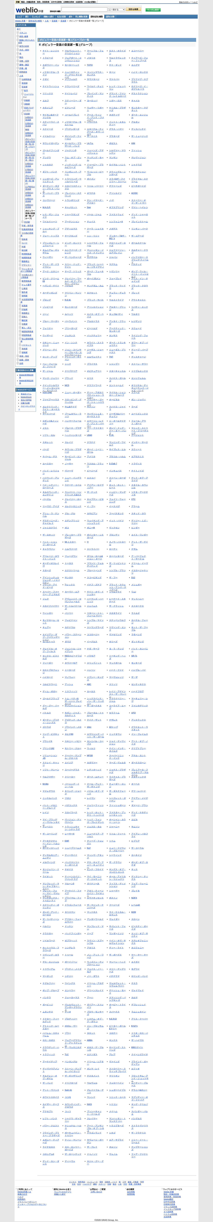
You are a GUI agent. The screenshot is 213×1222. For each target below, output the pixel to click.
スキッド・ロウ (138, 513)
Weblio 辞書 (20, 21)
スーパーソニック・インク (116, 756)
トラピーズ (48, 58)
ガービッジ (48, 1004)
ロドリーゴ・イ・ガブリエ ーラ (139, 87)
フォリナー (48, 328)
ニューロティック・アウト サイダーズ (73, 74)
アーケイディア (50, 1061)
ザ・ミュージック (139, 136)
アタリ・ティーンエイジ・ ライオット (95, 893)
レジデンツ (136, 321)
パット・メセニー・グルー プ (50, 806)
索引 (27, 16)
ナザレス (113, 720)
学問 (142, 1182)
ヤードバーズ (49, 414)
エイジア (69, 762)
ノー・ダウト (93, 976)
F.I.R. (111, 435)
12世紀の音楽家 (29, 124)
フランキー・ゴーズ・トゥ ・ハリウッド (95, 402)
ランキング (36, 16)
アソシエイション (95, 307)
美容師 (25, 83)
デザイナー (26, 265)
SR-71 (134, 656)
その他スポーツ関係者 (27, 276)
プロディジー (71, 1019)
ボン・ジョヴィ (138, 399)
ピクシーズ (70, 107)
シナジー (69, 976)
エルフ (46, 100)
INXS (89, 1104)
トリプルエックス (139, 371)
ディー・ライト (116, 947)
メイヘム (113, 1111)
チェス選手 (26, 285)
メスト (46, 428)
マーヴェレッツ (116, 677)
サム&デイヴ (70, 406)
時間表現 (23, 72)
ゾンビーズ (48, 307)
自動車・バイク (111, 1182)
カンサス (113, 335)
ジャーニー (114, 826)
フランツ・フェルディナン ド (95, 564)
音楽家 (54, 21)
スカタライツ (115, 613)
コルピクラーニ (50, 684)
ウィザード (48, 335)
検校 (27, 129)
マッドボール (115, 663)
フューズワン (71, 556)
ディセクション (138, 172)
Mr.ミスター (70, 542)
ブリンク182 (48, 748)
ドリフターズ (71, 1083)
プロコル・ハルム (117, 456)
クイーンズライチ (139, 1054)
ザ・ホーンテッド (73, 1154)
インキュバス (115, 471)
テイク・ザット (94, 720)
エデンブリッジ (72, 520)
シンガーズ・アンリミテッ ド (51, 180)
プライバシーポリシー (27, 1202)
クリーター (70, 777)
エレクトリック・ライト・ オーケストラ (51, 409)
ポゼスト (113, 143)
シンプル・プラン (117, 570)
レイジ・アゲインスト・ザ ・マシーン (117, 694)
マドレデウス (49, 791)
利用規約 (21, 1199)
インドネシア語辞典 (172, 1209)
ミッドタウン (115, 734)
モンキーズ (136, 663)
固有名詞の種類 (97, 16)
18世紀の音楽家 (29, 134)
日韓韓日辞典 (68, 2)
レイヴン (91, 798)
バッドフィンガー (73, 933)
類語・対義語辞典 (28, 2)
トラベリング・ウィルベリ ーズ (73, 180)
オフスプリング (116, 207)
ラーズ (134, 406)
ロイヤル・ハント (117, 164)
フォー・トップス (51, 236)
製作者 (25, 292)
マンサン (113, 157)
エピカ (134, 819)
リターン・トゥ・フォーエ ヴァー (95, 614)
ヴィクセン (114, 527)
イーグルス (92, 641)
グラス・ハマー (116, 129)
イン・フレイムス (139, 734)
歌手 (26, 90)
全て (19, 29)
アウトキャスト (138, 300)
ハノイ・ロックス (139, 72)
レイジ (46, 812)
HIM (133, 143)
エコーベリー (137, 51)
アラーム (135, 506)
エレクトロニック (73, 506)
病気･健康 (23, 36)
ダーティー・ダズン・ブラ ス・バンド (51, 188)
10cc (89, 727)
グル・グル (70, 513)
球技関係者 (26, 335)
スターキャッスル (117, 371)
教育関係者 (26, 281)
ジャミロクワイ (50, 527)
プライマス (92, 364)
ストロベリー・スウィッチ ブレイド (117, 1069)
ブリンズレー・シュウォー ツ (51, 244)
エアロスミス (137, 456)
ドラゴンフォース (73, 905)
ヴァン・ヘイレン (139, 207)
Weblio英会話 (26, 397)
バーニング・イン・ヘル (72, 785)
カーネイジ (136, 855)
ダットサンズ (137, 641)
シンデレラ (70, 947)
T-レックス (70, 584)
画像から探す (48, 16)
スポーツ (102, 1184)
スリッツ (113, 684)
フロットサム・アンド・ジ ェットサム (140, 1078)
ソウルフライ (115, 592)
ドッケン (69, 926)
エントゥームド (116, 385)
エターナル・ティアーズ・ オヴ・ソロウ (95, 131)
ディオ (68, 1012)
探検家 (25, 352)
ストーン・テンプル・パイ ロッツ (73, 1069)
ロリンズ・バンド (139, 976)
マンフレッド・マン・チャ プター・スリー (51, 886)
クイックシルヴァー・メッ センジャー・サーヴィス (51, 388)
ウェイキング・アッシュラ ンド (95, 521)
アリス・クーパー (139, 1019)
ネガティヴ (114, 115)
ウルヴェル (92, 1083)
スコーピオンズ (94, 577)
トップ (19, 16)
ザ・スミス (92, 136)
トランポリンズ (72, 200)
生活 (79, 1184)
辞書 (18, 2)
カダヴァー (92, 762)
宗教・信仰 (24, 61)
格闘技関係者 (27, 331)
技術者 (25, 239)
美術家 (25, 349)
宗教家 (25, 324)
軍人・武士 (26, 328)
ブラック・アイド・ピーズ (50, 585)
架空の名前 (24, 46)
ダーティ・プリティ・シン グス (51, 721)
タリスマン (70, 912)
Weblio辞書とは (24, 1192)
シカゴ (112, 1133)
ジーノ (46, 314)
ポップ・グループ (51, 990)
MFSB (90, 755)
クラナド (91, 442)
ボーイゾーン (71, 962)
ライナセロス (49, 1147)
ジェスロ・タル (94, 826)
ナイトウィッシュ (51, 86)
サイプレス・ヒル (117, 449)
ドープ (90, 933)
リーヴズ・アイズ (51, 506)
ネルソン (113, 1147)
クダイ (46, 79)
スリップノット (94, 663)
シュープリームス (73, 848)
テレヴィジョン (138, 157)
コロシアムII (48, 1154)
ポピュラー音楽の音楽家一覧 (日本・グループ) (30, 144)
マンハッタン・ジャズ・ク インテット (95, 252)
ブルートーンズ (94, 570)
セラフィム (114, 713)
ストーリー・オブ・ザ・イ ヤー (138, 201)
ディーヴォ (70, 1161)
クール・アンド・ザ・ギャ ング (95, 785)
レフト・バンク (50, 1118)
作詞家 (27, 222)
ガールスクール (138, 243)
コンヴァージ (49, 200)
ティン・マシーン (73, 1140)
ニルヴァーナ (71, 549)
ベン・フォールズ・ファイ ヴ (50, 365)
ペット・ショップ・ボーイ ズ (50, 543)
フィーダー (48, 663)
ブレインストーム (139, 221)
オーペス (135, 784)
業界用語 (81, 1182)
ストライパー (93, 549)
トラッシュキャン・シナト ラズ (72, 827)
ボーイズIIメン (94, 278)
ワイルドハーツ (50, 221)
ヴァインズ (114, 1061)
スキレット (48, 442)
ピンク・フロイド (95, 869)
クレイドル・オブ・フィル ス (50, 649)
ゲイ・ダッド (115, 65)
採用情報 (131, 1194)
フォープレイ (115, 278)
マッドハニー (137, 599)
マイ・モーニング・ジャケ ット (94, 877)
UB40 (89, 435)
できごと (23, 33)
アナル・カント (138, 755)
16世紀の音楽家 (29, 194)
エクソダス (92, 1054)
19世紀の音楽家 (29, 206)
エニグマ (135, 65)
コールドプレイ (72, 115)
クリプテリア (71, 371)
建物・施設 (24, 65)
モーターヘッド (72, 65)
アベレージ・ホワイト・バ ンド (51, 557)
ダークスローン (138, 762)
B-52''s (134, 1026)
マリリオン (114, 1076)
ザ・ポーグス (115, 955)
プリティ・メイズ (73, 969)
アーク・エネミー (51, 271)
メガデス (113, 228)
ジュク (46, 599)
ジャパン (113, 257)
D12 (133, 577)
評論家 (25, 309)
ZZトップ (113, 727)
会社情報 (131, 1192)
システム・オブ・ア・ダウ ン (95, 1020)
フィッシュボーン (117, 805)
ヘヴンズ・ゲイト (51, 285)
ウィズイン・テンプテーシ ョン (95, 963)
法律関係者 (26, 79)
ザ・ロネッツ (49, 535)
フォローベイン (116, 1083)
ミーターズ (70, 670)
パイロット (26, 345)
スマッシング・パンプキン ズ (117, 998)
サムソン (135, 826)
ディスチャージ (138, 357)
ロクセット (92, 293)
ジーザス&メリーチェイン (117, 415)
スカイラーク (71, 812)
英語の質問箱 (26, 400)
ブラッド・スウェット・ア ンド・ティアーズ (117, 587)
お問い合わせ (96, 1192)
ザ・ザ (134, 677)
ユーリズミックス (139, 414)
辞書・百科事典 (135, 1184)
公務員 (25, 288)
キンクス (113, 1040)
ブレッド (135, 293)
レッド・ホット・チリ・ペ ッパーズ (95, 813)
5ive (89, 207)
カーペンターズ (116, 556)
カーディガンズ (50, 293)
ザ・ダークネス (94, 705)
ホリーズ (113, 641)
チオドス (69, 869)
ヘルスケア (87, 1184)
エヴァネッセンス (95, 898)
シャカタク (48, 164)
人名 (47, 21)
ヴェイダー (114, 919)
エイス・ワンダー (139, 535)
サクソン (91, 406)
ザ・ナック (92, 492)
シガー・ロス (115, 100)
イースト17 (114, 506)
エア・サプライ (116, 1140)
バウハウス (92, 122)
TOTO (90, 65)
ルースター (48, 463)
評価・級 (23, 68)
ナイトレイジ (71, 93)
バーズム (47, 499)
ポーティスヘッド (51, 848)
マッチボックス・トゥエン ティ (51, 899)
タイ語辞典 (168, 1212)
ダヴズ (68, 641)
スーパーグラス (72, 769)
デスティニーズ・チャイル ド (51, 521)
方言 (125, 1184)
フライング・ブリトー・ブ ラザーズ (51, 1134)
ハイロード (48, 677)
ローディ (113, 549)
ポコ (67, 527)
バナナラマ (114, 976)
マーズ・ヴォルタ (117, 762)
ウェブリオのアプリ (62, 1192)
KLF (89, 848)
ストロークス (137, 606)
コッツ (68, 1111)
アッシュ (69, 684)
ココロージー (93, 634)
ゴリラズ (47, 727)
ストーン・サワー (139, 364)
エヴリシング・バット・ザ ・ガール (95, 735)
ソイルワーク (49, 940)
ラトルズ (135, 613)
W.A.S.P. (47, 207)
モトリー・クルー (73, 748)
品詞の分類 (110, 16)
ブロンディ (114, 535)
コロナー (113, 1033)
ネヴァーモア (71, 663)
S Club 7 (113, 463)
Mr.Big (46, 784)
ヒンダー (135, 527)
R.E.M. (68, 300)
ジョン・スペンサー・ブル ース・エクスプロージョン (73, 352)
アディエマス (71, 228)
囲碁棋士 (25, 261)
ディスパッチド (138, 129)
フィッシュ (136, 150)
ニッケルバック (50, 798)
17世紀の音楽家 (29, 170)
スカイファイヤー (51, 606)
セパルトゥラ (49, 641)
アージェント (137, 435)
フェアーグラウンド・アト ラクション (73, 1043)
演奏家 (27, 104)
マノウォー (70, 677)
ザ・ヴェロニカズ (73, 1047)
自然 (21, 363)
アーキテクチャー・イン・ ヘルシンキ (51, 843)
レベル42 (135, 905)
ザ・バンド (48, 1083)
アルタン (135, 122)
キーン (112, 72)
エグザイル (92, 257)
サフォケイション (73, 705)
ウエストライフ (116, 300)
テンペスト (48, 826)
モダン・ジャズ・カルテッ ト (73, 714)
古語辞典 (79, 2)
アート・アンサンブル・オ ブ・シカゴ (95, 1128)
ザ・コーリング (50, 834)
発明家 (25, 296)
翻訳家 (25, 320)
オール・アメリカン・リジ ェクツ (117, 877)
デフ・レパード (138, 791)
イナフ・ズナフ (94, 584)
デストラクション (139, 93)
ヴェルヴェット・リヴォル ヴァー (117, 984)
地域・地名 (24, 356)
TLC (67, 1054)
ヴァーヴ (69, 471)
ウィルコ (91, 748)
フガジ (68, 798)
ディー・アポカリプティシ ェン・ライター (95, 395)
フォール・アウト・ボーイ (138, 422)
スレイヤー (92, 1118)
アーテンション (72, 221)
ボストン (113, 898)
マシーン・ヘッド (117, 962)
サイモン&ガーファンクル (50, 116)
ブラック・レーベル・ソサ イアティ (95, 265)
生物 (109, 1184)
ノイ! (111, 200)
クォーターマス (72, 997)
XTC (133, 499)
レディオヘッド (94, 769)
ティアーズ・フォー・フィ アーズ (139, 59)
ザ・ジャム (48, 371)
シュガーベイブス (117, 1090)
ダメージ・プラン (139, 805)
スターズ (47, 570)
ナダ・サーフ (93, 648)
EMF (67, 841)
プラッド (69, 378)
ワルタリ (135, 314)
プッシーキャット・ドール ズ (94, 1112)
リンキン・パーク (139, 228)
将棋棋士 (25, 313)
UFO (133, 713)
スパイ (25, 243)
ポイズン (91, 179)
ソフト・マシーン (51, 769)
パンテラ (47, 997)
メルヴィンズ (49, 862)
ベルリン (47, 926)
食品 (114, 1184)
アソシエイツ (115, 193)
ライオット (48, 876)
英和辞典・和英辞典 (172, 1197)
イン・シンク (71, 342)
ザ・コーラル (137, 848)
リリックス (48, 93)
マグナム (113, 264)
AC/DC (134, 193)
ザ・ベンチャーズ (73, 257)
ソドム (112, 841)
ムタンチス (48, 1012)
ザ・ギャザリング (73, 1076)
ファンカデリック (139, 705)
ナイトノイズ (137, 471)
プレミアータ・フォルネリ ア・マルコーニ (140, 772)
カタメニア (48, 107)
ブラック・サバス (95, 300)
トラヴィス (136, 463)
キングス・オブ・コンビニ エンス (117, 870)
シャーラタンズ (72, 214)
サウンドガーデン (51, 143)
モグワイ (135, 969)
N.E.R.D (113, 1019)
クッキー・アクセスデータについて (32, 1205)
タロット (91, 1033)
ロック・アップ (50, 357)
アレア (112, 1054)
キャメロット (71, 207)
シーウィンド (115, 855)
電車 (101, 1182)
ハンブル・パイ (138, 670)
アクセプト (48, 1111)
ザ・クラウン (115, 862)
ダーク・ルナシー (95, 777)
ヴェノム (113, 1154)
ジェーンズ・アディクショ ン (95, 151)
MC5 (67, 385)
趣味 (95, 1184)
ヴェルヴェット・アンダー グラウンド (73, 1007)
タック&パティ (116, 314)
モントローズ (71, 307)
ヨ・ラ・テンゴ (116, 648)
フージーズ (114, 905)
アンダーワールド (95, 919)
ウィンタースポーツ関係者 (27, 270)
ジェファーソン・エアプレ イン (117, 251)
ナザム (134, 549)
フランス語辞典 (170, 1207)
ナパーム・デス (50, 456)
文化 (73, 1184)
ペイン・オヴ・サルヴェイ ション (117, 941)
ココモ (68, 1097)
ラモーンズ (136, 634)
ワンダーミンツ (116, 933)
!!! (88, 542)
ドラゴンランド (94, 1133)
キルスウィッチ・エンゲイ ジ (51, 493)
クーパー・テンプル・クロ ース (73, 756)
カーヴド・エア (72, 592)
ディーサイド (71, 855)
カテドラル (70, 627)
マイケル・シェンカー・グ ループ (117, 393)
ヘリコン (113, 1104)
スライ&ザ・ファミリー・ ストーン (117, 180)
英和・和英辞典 (43, 2)
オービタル (114, 399)
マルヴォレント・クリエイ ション (73, 52)
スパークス (114, 1012)
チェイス (91, 221)
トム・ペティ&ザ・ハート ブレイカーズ (73, 701)
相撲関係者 (26, 258)
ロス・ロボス (49, 1040)
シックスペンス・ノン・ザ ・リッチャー (95, 701)
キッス (134, 869)
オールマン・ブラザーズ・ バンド (73, 144)
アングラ (47, 157)
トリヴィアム (49, 969)
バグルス (69, 285)
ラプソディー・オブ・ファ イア (139, 1098)
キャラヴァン (49, 549)
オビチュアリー (94, 371)
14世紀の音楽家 (29, 118)
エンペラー (70, 990)
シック (68, 364)
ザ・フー (113, 577)
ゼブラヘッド (71, 940)
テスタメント (93, 1076)
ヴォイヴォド (137, 990)
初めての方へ (184, 2)
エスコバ (91, 478)
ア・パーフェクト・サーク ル (138, 557)
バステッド (136, 264)
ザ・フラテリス (138, 1133)
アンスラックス (138, 720)
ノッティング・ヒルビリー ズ (73, 165)
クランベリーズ (72, 86)
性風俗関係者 (27, 229)
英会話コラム (26, 394)
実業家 (25, 306)
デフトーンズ (115, 186)
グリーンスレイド (95, 990)
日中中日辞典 (56, 2)
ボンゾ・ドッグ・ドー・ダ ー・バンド (117, 430)
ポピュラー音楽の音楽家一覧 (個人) (30, 179)
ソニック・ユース (117, 1097)
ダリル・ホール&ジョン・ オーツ (95, 557)
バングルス (136, 1118)
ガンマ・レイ (93, 1068)
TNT (111, 357)
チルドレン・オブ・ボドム (50, 1077)
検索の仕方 (22, 1194)
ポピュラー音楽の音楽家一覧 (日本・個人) (30, 156)
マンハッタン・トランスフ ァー (117, 1119)
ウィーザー (48, 257)
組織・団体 (24, 360)
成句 (70, 16)
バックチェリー (94, 335)
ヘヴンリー (114, 271)
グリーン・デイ (50, 350)
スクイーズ (48, 129)
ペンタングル (71, 1061)
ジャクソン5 (70, 150)
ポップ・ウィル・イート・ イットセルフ (140, 274)
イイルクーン (49, 136)
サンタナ (69, 577)
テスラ (134, 983)
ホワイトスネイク (51, 1097)
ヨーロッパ (92, 100)
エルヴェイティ (94, 357)
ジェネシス (70, 335)
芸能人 (25, 317)
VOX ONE (47, 392)
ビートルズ (92, 328)
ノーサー (69, 463)
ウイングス (70, 983)
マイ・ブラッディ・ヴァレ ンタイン (51, 822)
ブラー (68, 1033)
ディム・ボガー (50, 691)
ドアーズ (135, 392)
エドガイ (135, 962)
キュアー (47, 627)
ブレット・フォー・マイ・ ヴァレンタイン (51, 893)
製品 (21, 57)
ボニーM (91, 527)
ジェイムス (92, 606)
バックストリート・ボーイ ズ (72, 863)
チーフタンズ (71, 236)
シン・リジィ (93, 236)
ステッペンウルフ (117, 620)
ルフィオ (135, 1068)
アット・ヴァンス (51, 1090)
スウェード (136, 328)
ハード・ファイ (116, 670)
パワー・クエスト (51, 1125)
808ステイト (137, 1047)
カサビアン (92, 513)
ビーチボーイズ (138, 186)
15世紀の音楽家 (29, 200)
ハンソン (91, 670)
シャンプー (114, 364)
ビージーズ (92, 471)
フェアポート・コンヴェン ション (73, 59)
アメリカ (91, 456)
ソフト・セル (49, 435)
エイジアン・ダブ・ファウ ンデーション (51, 637)
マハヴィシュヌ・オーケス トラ (95, 415)
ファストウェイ (116, 214)
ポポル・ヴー (71, 1026)
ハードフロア (137, 691)
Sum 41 (68, 1090)
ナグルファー (49, 983)
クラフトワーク (94, 385)
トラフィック (49, 1054)
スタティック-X (138, 777)
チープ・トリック (73, 271)
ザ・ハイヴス (137, 1040)
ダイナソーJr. (93, 883)
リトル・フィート (117, 834)
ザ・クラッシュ (116, 606)
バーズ (46, 449)
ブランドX (47, 741)
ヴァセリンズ (115, 634)
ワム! (133, 592)
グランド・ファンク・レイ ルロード (117, 94)
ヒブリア (135, 841)
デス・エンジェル (51, 962)
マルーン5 (69, 883)
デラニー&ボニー (139, 1090)
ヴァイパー (114, 79)
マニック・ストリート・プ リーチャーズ (140, 430)
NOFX (134, 898)
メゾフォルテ (71, 79)
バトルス (47, 713)
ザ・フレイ (92, 1147)
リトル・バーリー (95, 186)
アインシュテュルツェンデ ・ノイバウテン (51, 580)
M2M (133, 912)
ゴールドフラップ (51, 698)
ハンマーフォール (73, 421)
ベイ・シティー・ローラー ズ (51, 486)
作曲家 (27, 100)
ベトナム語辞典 (170, 1214)
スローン (135, 919)
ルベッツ (69, 314)
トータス (69, 563)
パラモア (91, 656)
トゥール (69, 955)
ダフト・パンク (50, 172)
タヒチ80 (69, 734)
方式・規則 (24, 50)
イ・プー (91, 506)
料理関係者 (26, 254)
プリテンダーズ (72, 129)
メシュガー (136, 584)
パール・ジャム (94, 214)
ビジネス (72, 1182)
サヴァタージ (93, 79)
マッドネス (92, 912)
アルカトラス (93, 321)
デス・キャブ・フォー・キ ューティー (95, 865)
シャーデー (114, 891)
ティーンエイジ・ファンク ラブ (73, 877)
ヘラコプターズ (116, 1125)
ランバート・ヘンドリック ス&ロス (73, 493)
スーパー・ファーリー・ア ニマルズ (51, 593)
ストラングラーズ (95, 627)
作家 (24, 247)
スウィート (136, 449)
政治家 (25, 250)
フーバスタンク (116, 513)
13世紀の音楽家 (29, 165)
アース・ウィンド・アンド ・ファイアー (95, 117)
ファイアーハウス (51, 399)
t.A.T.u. (90, 143)
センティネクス (138, 684)
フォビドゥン (71, 620)
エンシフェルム (138, 378)
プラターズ (114, 136)
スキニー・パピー (73, 741)
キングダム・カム (95, 285)
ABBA (89, 1040)
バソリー (69, 613)
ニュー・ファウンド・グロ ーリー (117, 849)
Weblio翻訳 (168, 1199)
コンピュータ (92, 1182)
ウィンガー (48, 613)
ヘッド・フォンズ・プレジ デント (95, 820)
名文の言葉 (61, 16)
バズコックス (71, 805)
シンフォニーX (116, 221)
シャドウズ (136, 164)
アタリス (91, 947)
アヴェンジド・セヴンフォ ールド (73, 600)
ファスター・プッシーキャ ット (117, 813)
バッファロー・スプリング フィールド (140, 260)
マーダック (48, 976)
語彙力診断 (25, 403)
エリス (90, 378)
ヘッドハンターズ (73, 435)
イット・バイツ (116, 520)
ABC (89, 684)
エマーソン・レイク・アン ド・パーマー (95, 423)
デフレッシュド (138, 1004)
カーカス (91, 691)
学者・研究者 (27, 226)
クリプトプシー (138, 748)
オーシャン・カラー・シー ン (117, 820)
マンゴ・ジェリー (51, 378)
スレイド (69, 442)
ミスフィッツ (71, 691)
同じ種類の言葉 (81, 16)
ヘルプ (194, 2)
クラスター (48, 933)
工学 (124, 1182)
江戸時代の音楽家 (30, 188)
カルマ (134, 997)
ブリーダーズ (71, 328)
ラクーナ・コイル (73, 485)
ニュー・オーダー (73, 392)
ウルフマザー (49, 777)
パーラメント (71, 321)
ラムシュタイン (138, 1012)
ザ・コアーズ (137, 236)
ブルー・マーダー (51, 321)
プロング (47, 300)
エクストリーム (72, 570)
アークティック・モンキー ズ (117, 329)
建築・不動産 (133, 1182)
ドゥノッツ (92, 1154)
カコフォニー (137, 947)
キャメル (135, 100)
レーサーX (69, 834)
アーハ (90, 997)
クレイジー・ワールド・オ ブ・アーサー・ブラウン (73, 281)
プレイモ (135, 891)
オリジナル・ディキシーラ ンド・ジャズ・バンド (140, 388)
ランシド (91, 1097)
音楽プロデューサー (28, 109)
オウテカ (91, 193)
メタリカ (91, 58)
